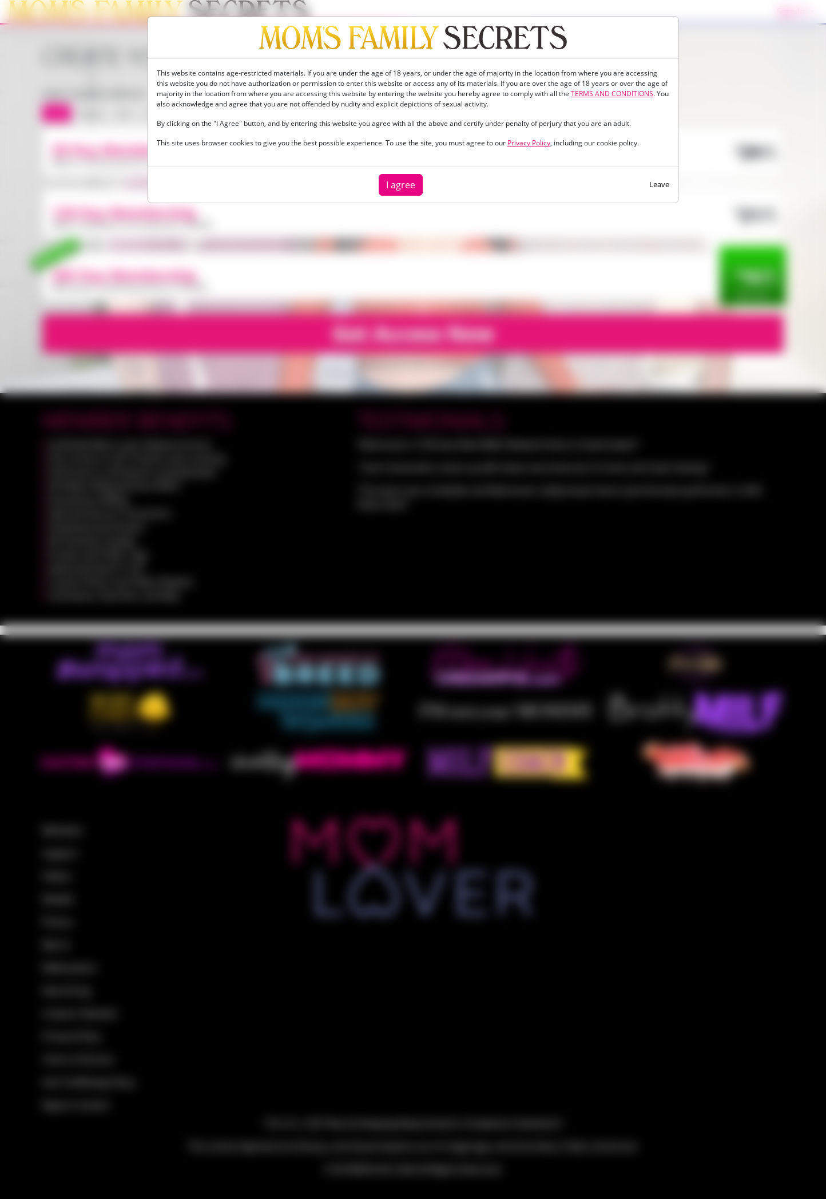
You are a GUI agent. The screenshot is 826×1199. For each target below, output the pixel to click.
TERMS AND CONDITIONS (612, 93)
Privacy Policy (528, 143)
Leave (659, 184)
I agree (400, 185)
